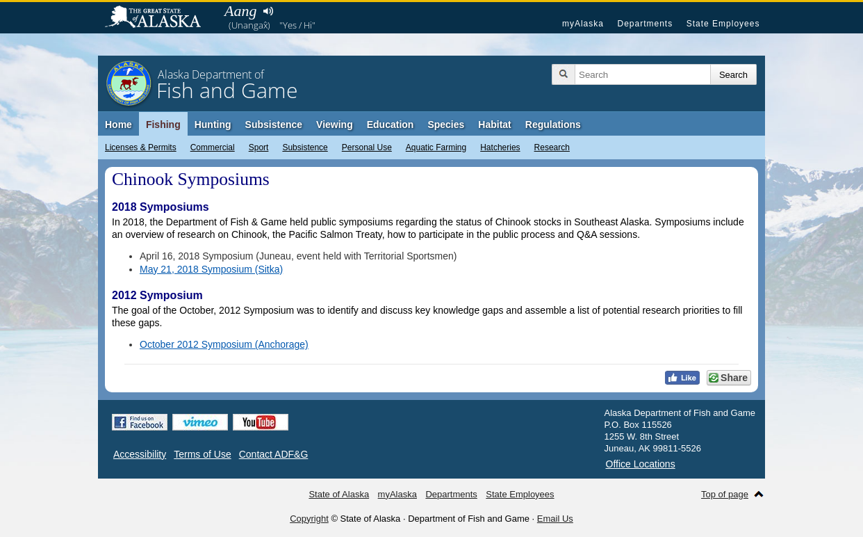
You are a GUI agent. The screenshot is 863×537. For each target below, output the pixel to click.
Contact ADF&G (274, 454)
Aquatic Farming (436, 147)
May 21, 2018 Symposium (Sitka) (211, 269)
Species (445, 124)
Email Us (555, 518)
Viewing (334, 124)
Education (390, 124)
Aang (240, 10)
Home (118, 124)
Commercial (212, 147)
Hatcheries (500, 147)
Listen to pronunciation (268, 11)
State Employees (723, 24)
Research (552, 147)
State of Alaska (160, 18)
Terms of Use (202, 454)
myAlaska (583, 24)
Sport (259, 147)
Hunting (213, 124)
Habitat (494, 124)
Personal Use (367, 147)
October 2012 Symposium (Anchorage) (224, 344)
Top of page (724, 494)
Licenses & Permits (140, 147)
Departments (645, 24)
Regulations (553, 124)
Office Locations (640, 464)
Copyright (309, 518)
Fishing (163, 124)
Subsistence (304, 147)
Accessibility (139, 454)
